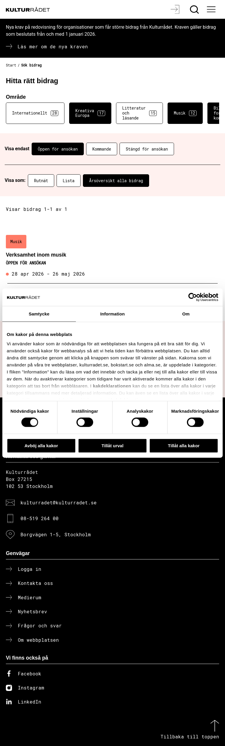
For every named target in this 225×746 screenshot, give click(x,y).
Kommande (101, 149)
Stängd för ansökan (147, 149)
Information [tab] (112, 313)
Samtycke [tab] (39, 313)
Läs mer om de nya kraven (53, 46)
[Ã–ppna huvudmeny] (211, 9)
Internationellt (35, 113)
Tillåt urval (113, 445)
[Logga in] (176, 9)
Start (11, 65)
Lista (68, 180)
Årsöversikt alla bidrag (116, 180)
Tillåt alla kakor (184, 445)
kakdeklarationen (112, 385)
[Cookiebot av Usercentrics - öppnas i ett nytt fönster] (192, 297)
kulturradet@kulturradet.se (59, 502)
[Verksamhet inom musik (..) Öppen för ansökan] (112, 256)
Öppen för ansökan (58, 149)
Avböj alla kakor (41, 445)
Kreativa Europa (90, 113)
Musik (185, 113)
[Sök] (195, 9)
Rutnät (41, 180)
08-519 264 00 (40, 518)
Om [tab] (186, 313)
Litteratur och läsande (139, 113)
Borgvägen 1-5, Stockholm (56, 534)
